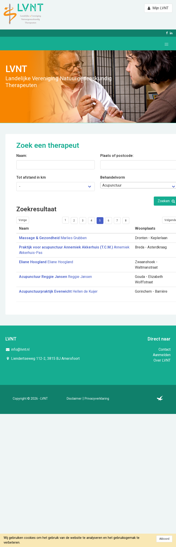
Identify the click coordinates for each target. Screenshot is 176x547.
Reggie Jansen (55, 277)
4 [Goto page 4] (91, 220)
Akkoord (164, 538)
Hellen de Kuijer (58, 291)
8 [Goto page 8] (126, 220)
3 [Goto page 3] (82, 220)
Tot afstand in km (31, 177)
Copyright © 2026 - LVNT (30, 398)
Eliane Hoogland (46, 262)
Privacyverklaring (97, 398)
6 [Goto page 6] (108, 220)
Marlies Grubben (53, 238)
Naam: (21, 155)
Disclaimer (74, 398)
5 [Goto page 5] (100, 220)
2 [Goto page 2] (74, 220)
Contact (165, 349)
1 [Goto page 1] (65, 220)
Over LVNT (162, 360)
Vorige (23, 220)
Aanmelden (162, 355)
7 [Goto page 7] (117, 220)
